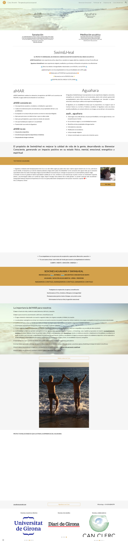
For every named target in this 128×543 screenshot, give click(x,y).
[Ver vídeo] (107, 184)
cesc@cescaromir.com (19, 504)
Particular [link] (96, 2)
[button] (126, 2)
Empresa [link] (106, 2)
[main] (37, 15)
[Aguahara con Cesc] (64, 504)
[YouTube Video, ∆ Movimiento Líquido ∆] (64, 469)
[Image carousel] (29, 528)
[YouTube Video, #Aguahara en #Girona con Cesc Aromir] (64, 220)
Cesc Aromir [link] (117, 2)
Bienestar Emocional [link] (85, 2)
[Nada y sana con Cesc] (64, 358)
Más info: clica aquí (37, 42)
